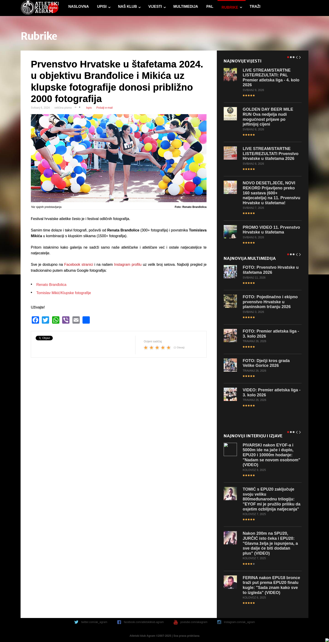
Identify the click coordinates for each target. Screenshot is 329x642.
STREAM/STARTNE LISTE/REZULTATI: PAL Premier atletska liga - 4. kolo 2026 (271, 77)
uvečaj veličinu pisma (79, 106)
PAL (209, 6)
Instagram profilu (127, 264)
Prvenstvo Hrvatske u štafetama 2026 (271, 270)
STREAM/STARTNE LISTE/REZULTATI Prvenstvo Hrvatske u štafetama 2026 (270, 153)
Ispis (89, 107)
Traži (254, 6)
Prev (297, 56)
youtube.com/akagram (193, 622)
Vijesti (155, 6)
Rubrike (229, 7)
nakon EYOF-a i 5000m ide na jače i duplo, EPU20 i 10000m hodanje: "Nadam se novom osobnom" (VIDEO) (271, 455)
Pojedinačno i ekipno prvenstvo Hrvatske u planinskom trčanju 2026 (270, 302)
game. (39, 8)
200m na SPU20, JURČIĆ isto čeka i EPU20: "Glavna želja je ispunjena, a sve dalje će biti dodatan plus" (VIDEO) (270, 543)
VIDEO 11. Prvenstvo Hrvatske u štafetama (271, 229)
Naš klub (127, 6)
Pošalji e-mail (104, 107)
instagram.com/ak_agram (239, 622)
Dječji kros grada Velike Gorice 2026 (266, 363)
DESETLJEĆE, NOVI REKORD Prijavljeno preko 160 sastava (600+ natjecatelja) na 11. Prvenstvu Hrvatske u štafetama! (271, 193)
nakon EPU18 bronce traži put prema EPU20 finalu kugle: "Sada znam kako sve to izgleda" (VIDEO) (271, 585)
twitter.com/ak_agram (94, 622)
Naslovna (78, 6)
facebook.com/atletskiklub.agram (144, 622)
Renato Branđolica (51, 285)
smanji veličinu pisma (75, 106)
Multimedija (185, 6)
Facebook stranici (78, 264)
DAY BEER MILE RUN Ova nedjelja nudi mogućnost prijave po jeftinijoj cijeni (268, 116)
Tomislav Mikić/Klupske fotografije (63, 293)
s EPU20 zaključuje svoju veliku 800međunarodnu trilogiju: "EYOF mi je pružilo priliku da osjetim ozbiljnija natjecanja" (271, 499)
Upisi (101, 6)
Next (300, 56)
